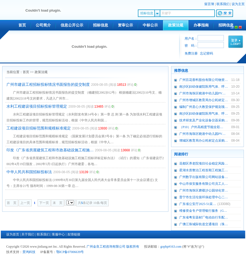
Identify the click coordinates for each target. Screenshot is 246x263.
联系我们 (223, 4)
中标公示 (150, 25)
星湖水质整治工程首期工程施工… (203, 170)
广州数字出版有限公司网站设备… (203, 177)
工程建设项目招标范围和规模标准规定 (38, 128)
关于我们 (27, 234)
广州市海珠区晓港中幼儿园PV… (202, 93)
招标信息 (100, 25)
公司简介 (43, 25)
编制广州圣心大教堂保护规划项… (203, 107)
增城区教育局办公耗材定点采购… (203, 140)
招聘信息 (226, 25)
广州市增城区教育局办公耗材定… (203, 100)
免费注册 (191, 53)
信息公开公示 (72, 25)
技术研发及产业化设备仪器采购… (203, 120)
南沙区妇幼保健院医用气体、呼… (203, 86)
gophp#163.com (170, 246)
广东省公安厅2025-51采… (197, 204)
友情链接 (73, 234)
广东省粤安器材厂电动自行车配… (203, 217)
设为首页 (12, 234)
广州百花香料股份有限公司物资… (203, 80)
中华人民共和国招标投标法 (29, 172)
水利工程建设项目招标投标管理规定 (36, 106)
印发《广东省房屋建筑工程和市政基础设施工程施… (50, 150)
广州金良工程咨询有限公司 (106, 246)
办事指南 (201, 25)
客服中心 (58, 234)
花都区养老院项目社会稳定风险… (203, 163)
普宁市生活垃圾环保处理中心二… (203, 197)
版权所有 (132, 246)
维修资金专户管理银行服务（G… (203, 211)
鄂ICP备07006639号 (70, 252)
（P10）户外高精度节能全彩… (201, 127)
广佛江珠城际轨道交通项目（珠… (203, 224)
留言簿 (209, 4)
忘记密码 (206, 53)
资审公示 (125, 25)
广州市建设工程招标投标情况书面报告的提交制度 (48, 85)
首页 (22, 25)
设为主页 (238, 4)
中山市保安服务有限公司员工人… (203, 184)
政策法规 (175, 25)
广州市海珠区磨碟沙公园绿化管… (203, 190)
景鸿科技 (28, 252)
